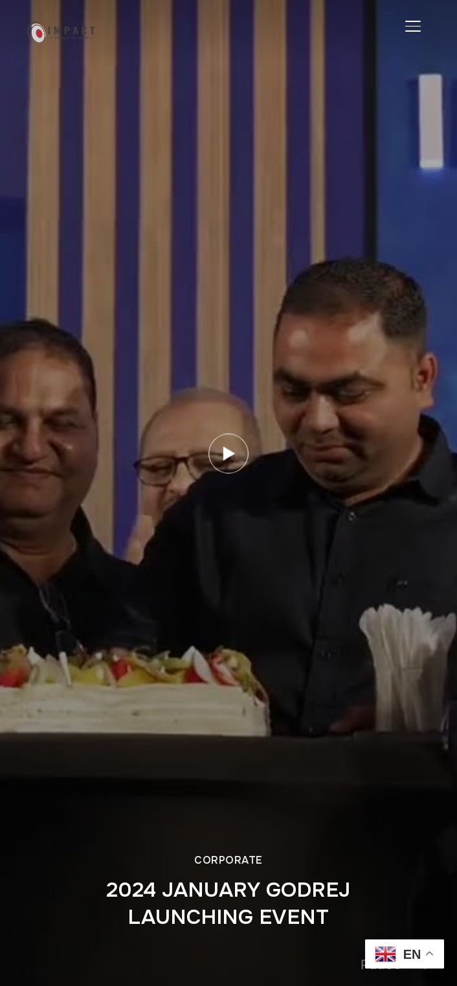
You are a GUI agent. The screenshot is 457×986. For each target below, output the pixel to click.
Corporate (228, 860)
